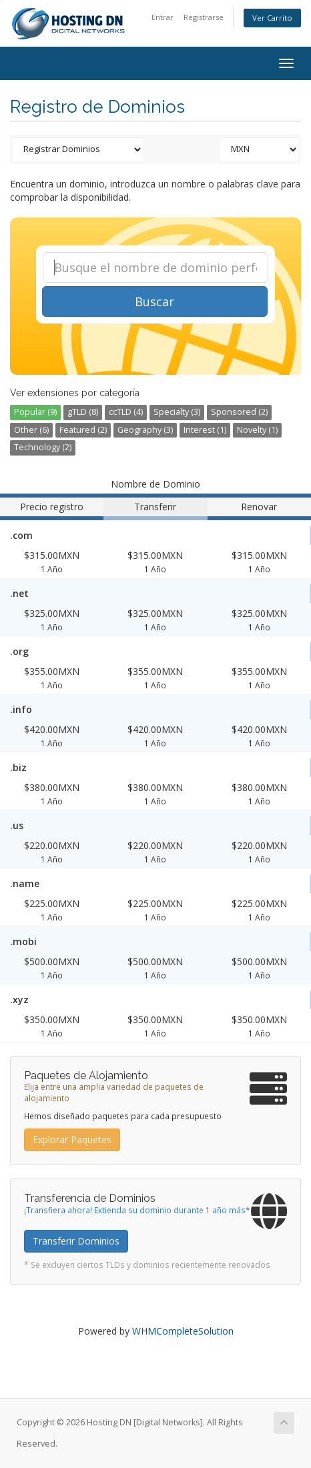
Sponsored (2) (239, 412)
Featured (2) (83, 430)
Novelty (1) (257, 430)
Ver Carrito (272, 18)
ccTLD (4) (126, 412)
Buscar (154, 301)
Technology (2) (42, 447)
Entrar (162, 17)
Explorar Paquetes (72, 1139)
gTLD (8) (82, 412)
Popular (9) (35, 412)
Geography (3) (145, 430)
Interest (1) (205, 430)
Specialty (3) (176, 412)
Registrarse (204, 17)
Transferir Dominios (76, 1241)
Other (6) (31, 430)
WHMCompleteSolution (183, 1331)
